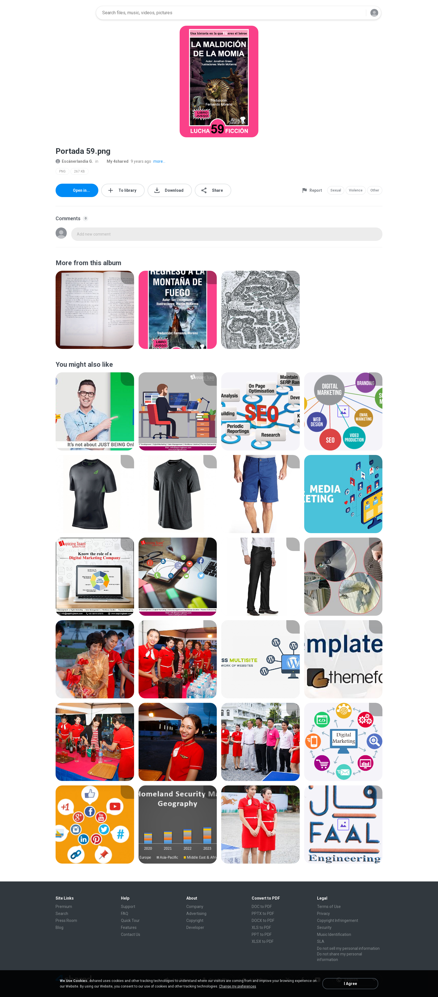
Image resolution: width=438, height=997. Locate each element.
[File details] (95, 310)
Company (194, 906)
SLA (320, 941)
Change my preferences (237, 986)
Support (128, 906)
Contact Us (130, 934)
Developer (195, 927)
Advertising (196, 913)
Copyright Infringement (337, 920)
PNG (62, 171)
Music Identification (334, 934)
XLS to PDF (261, 927)
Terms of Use (329, 906)
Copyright (194, 920)
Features (129, 927)
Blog (59, 927)
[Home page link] (74, 13)
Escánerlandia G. (74, 161)
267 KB (79, 171)
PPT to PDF (262, 934)
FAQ (124, 913)
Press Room (66, 920)
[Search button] (358, 13)
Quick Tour (130, 920)
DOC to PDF (262, 906)
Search (62, 913)
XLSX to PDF (262, 941)
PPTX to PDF (263, 913)
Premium (64, 906)
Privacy (323, 913)
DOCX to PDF (263, 920)
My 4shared (114, 161)
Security (324, 927)
